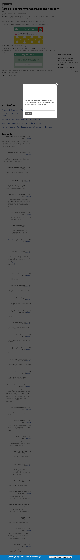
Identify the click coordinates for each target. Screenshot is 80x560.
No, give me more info (64, 557)
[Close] (57, 84)
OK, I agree (53, 557)
